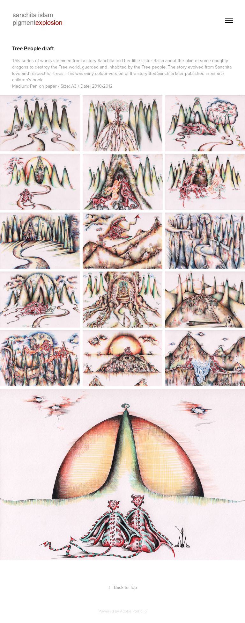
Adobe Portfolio (133, 611)
